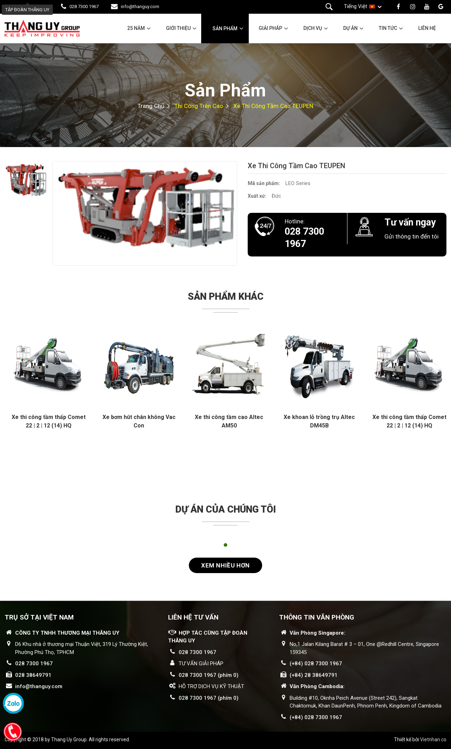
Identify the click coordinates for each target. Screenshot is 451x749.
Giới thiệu (178, 28)
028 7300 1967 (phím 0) (209, 675)
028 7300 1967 (84, 6)
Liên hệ (427, 28)
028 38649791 (33, 675)
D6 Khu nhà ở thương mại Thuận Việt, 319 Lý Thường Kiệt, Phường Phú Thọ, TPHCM (81, 648)
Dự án (350, 28)
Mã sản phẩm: (264, 183)
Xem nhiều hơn (225, 565)
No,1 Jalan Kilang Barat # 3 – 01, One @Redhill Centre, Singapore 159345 (364, 648)
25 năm (136, 28)
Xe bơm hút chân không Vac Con (139, 421)
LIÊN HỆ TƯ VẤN (193, 617)
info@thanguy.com (140, 6)
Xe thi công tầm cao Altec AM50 (229, 421)
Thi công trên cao (198, 105)
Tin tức (388, 28)
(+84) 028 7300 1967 (316, 663)
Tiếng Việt (355, 6)
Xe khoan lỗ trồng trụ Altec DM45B (319, 421)
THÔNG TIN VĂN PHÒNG (316, 617)
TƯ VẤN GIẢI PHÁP (201, 663)
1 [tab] (225, 545)
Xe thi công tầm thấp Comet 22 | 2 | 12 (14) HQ (49, 421)
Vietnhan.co (433, 739)
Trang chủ (150, 105)
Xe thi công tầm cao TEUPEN (273, 105)
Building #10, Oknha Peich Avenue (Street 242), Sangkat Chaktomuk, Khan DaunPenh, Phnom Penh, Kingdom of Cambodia (365, 702)
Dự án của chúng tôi (225, 509)
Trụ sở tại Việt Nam (39, 617)
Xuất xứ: (257, 196)
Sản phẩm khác (226, 296)
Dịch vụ (312, 28)
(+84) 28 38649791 (314, 675)
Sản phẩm (224, 28)
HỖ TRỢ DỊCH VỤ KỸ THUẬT (211, 686)
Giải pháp (270, 28)
